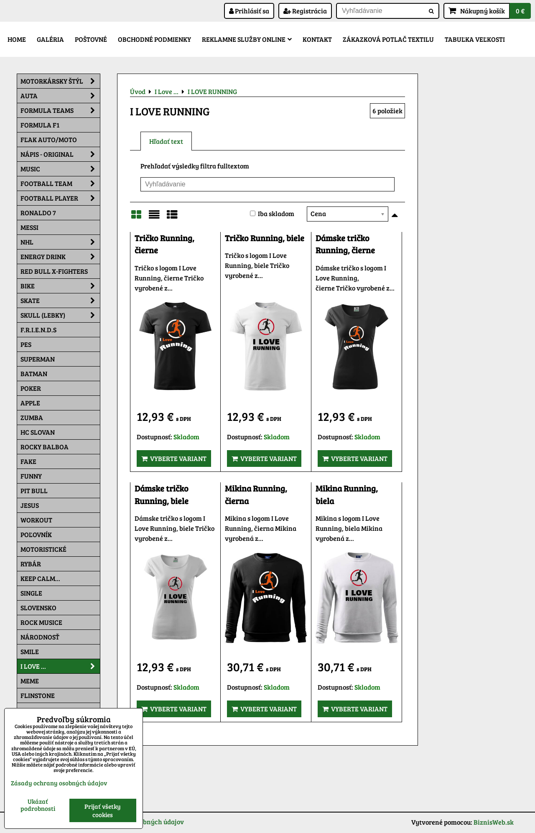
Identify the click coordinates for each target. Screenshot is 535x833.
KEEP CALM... (40, 578)
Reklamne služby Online (247, 39)
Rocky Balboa (44, 446)
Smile (29, 651)
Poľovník (36, 534)
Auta (60, 96)
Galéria (50, 39)
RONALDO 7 (38, 212)
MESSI (29, 227)
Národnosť (39, 636)
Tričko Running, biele (264, 238)
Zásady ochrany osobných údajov (59, 783)
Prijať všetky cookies (102, 810)
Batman (33, 373)
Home (17, 39)
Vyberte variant (173, 458)
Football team (60, 183)
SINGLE (31, 592)
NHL (60, 242)
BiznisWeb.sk (494, 822)
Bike (60, 286)
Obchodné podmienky (154, 39)
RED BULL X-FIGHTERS (54, 271)
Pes (25, 344)
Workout (36, 519)
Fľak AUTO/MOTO (48, 139)
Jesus (29, 505)
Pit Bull (34, 490)
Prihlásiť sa (249, 10)
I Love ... (60, 666)
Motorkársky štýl (60, 81)
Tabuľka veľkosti (475, 39)
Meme (29, 680)
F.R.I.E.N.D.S (38, 329)
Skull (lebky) (60, 315)
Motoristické (43, 549)
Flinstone (37, 695)
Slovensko (38, 607)
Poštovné (91, 39)
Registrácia (305, 10)
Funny (31, 475)
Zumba (31, 417)
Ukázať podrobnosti (37, 805)
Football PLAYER (60, 198)
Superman (37, 358)
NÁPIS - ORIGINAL (60, 154)
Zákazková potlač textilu (388, 39)
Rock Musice (41, 622)
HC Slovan (37, 432)
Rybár (30, 563)
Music (60, 169)
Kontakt (317, 39)
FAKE (28, 461)
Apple (30, 402)
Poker (30, 388)
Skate (60, 300)
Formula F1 (39, 124)
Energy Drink (60, 257)
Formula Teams (60, 110)
